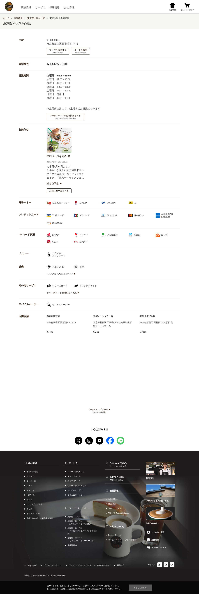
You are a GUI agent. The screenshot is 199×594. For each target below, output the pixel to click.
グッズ (29, 509)
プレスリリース (114, 508)
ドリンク (30, 476)
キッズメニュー (33, 514)
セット (29, 500)
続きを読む (54, 183)
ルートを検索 (80, 51)
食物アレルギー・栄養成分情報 (40, 518)
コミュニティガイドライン (80, 565)
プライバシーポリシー (53, 565)
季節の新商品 (32, 472)
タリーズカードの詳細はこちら (63, 293)
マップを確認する (58, 51)
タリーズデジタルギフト (77, 486)
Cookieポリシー (104, 565)
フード (29, 486)
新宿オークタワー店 (103, 316)
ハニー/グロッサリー (35, 504)
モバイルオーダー (74, 490)
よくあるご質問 (155, 532)
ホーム (6, 18)
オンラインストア (156, 548)
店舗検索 (18, 18)
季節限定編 (72, 545)
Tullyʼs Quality (117, 526)
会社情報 (114, 490)
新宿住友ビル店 (147, 316)
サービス (73, 463)
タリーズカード (74, 476)
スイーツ (30, 490)
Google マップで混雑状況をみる (65, 116)
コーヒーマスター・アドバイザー (122, 540)
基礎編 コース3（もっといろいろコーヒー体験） (81, 539)
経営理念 (112, 504)
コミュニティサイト (75, 495)
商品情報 (32, 463)
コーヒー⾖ (31, 481)
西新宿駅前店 (53, 316)
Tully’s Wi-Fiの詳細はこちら (61, 274)
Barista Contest (114, 535)
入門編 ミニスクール (76, 517)
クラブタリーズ (74, 481)
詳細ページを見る (58, 156)
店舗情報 (153, 540)
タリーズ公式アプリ (75, 472)
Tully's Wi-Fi (32, 565)
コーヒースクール (77, 508)
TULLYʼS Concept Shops (118, 513)
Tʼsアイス (31, 495)
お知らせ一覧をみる (59, 190)
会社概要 (112, 499)
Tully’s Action (117, 478)
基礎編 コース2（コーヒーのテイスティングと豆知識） (82, 531)
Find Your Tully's (118, 464)
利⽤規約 (120, 565)
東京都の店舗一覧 (36, 18)
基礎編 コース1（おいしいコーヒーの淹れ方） (80, 522)
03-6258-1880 (57, 64)
